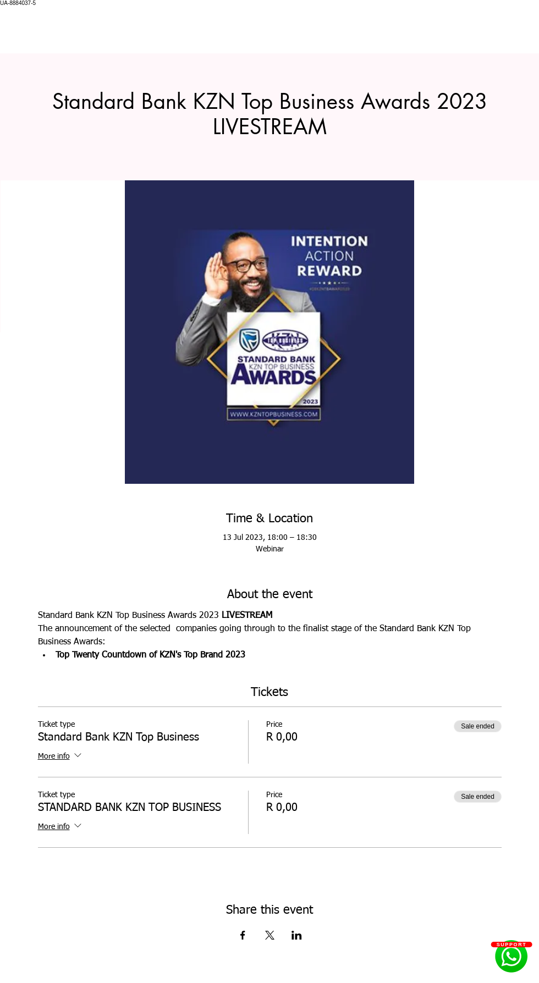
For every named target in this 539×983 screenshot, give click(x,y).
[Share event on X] (270, 935)
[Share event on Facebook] (243, 935)
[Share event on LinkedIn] (297, 935)
